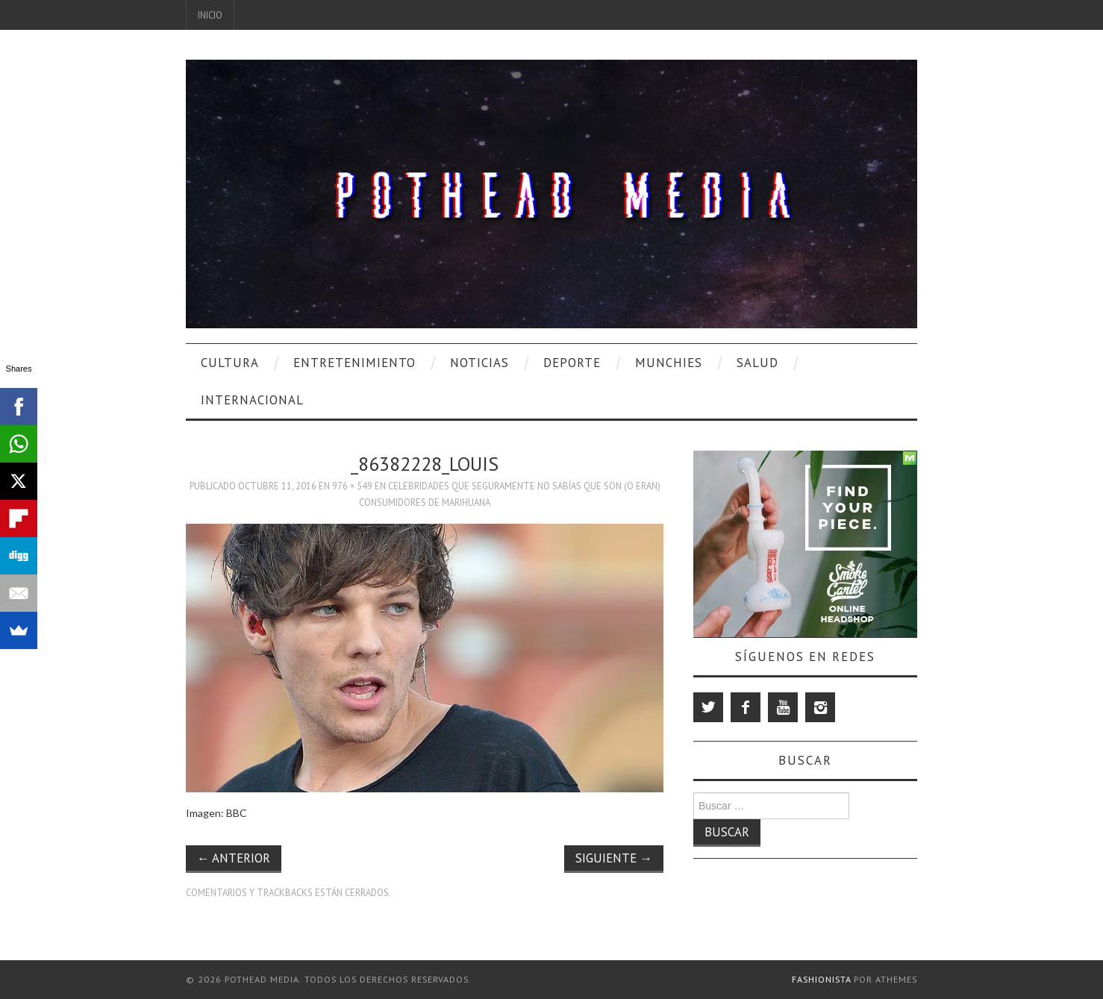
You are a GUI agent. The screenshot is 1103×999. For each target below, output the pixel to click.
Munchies (668, 362)
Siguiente (613, 858)
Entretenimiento (354, 362)
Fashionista (821, 979)
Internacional (252, 400)
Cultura (230, 362)
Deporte (572, 362)
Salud (757, 362)
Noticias (479, 362)
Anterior (233, 858)
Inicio (210, 15)
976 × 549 (352, 486)
